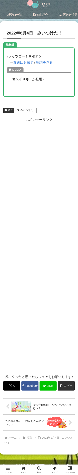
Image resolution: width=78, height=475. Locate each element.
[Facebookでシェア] (29, 386)
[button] (66, 386)
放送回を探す (23, 62)
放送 (9, 110)
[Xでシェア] (11, 386)
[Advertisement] (39, 246)
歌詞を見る (44, 62)
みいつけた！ (26, 110)
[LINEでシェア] (48, 386)
